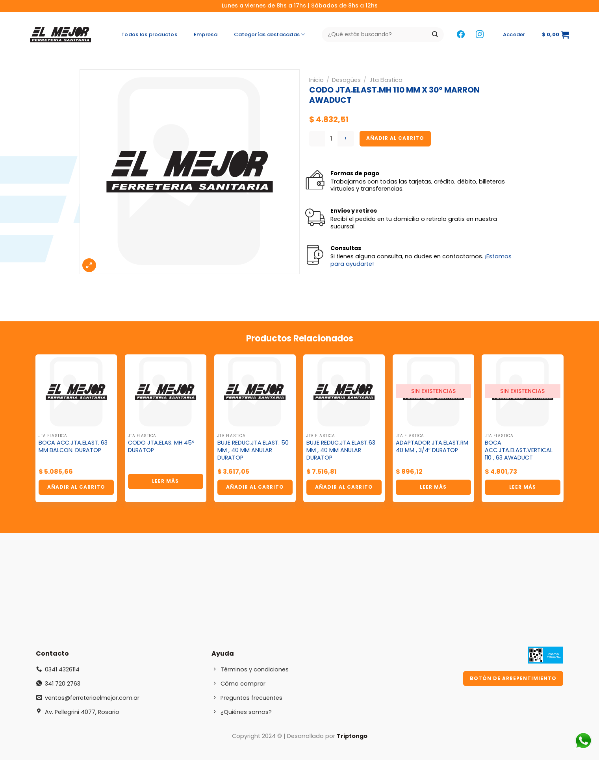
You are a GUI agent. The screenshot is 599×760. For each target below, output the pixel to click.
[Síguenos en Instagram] (479, 35)
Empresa (205, 34)
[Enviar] (435, 35)
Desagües (346, 80)
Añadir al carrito (395, 138)
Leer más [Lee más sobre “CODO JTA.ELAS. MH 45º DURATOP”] (165, 481)
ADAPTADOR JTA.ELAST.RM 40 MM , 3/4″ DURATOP (432, 446)
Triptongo (352, 736)
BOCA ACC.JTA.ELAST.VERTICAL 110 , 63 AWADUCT (519, 450)
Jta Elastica (385, 80)
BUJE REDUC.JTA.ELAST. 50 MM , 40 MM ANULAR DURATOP (253, 450)
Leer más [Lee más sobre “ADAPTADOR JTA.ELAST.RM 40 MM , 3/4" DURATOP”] (433, 487)
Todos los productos (149, 34)
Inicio (316, 80)
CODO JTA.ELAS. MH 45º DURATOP (161, 446)
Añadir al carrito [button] (76, 487)
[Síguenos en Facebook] (460, 35)
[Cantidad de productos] (331, 138)
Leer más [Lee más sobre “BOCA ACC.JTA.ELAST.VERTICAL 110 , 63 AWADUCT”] (522, 487)
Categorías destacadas (269, 35)
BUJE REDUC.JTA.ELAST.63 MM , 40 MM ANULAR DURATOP (340, 450)
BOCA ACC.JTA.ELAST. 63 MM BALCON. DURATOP (73, 446)
